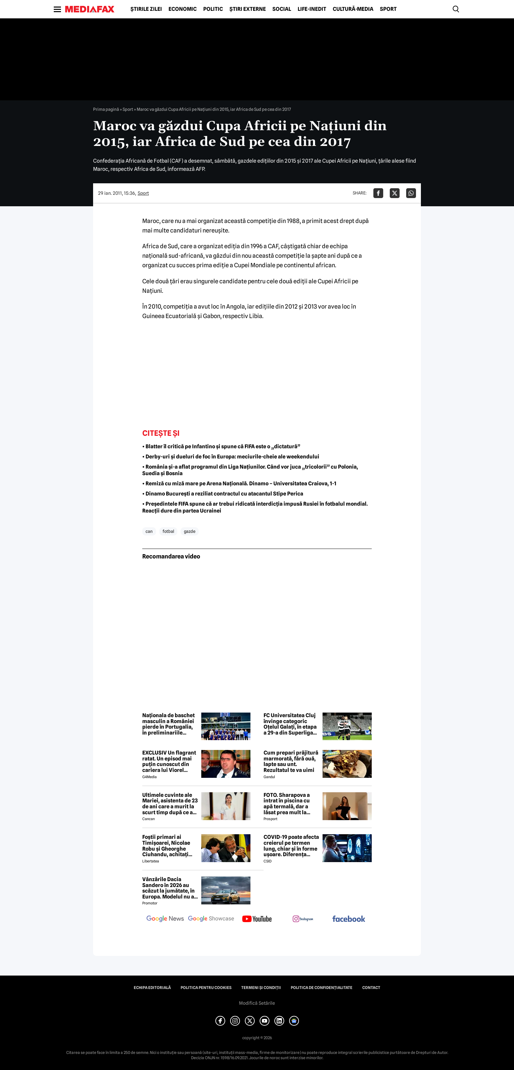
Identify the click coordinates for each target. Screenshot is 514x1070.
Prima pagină (106, 109)
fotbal (168, 531)
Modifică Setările (257, 1003)
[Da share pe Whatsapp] (411, 193)
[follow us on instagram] (303, 919)
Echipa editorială (152, 987)
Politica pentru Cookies (206, 987)
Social (281, 9)
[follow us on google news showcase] (211, 919)
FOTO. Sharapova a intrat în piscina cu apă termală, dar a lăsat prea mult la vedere (287, 803)
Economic (182, 9)
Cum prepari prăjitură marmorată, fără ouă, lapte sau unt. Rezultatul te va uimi (291, 761)
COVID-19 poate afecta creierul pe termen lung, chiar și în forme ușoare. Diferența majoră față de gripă (291, 845)
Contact (371, 987)
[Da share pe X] (395, 193)
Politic (213, 9)
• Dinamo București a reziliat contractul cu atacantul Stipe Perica (222, 494)
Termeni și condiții (261, 987)
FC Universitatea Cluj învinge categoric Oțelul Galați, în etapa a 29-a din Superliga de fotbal (290, 724)
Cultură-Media (353, 9)
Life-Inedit (312, 9)
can (149, 531)
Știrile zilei (146, 9)
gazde (189, 531)
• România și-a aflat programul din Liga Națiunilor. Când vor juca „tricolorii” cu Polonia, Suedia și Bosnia (250, 470)
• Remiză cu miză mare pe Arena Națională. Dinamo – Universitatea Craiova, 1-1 (239, 483)
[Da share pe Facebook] (378, 193)
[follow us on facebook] (349, 919)
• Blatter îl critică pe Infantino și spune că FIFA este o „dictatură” (221, 446)
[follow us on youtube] (257, 919)
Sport (388, 9)
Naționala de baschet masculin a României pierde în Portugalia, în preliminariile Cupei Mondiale (168, 724)
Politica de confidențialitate (321, 987)
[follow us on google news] (165, 919)
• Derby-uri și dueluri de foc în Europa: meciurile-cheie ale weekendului (230, 457)
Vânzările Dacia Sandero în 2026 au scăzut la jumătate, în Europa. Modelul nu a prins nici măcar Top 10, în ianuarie (168, 888)
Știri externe (247, 9)
